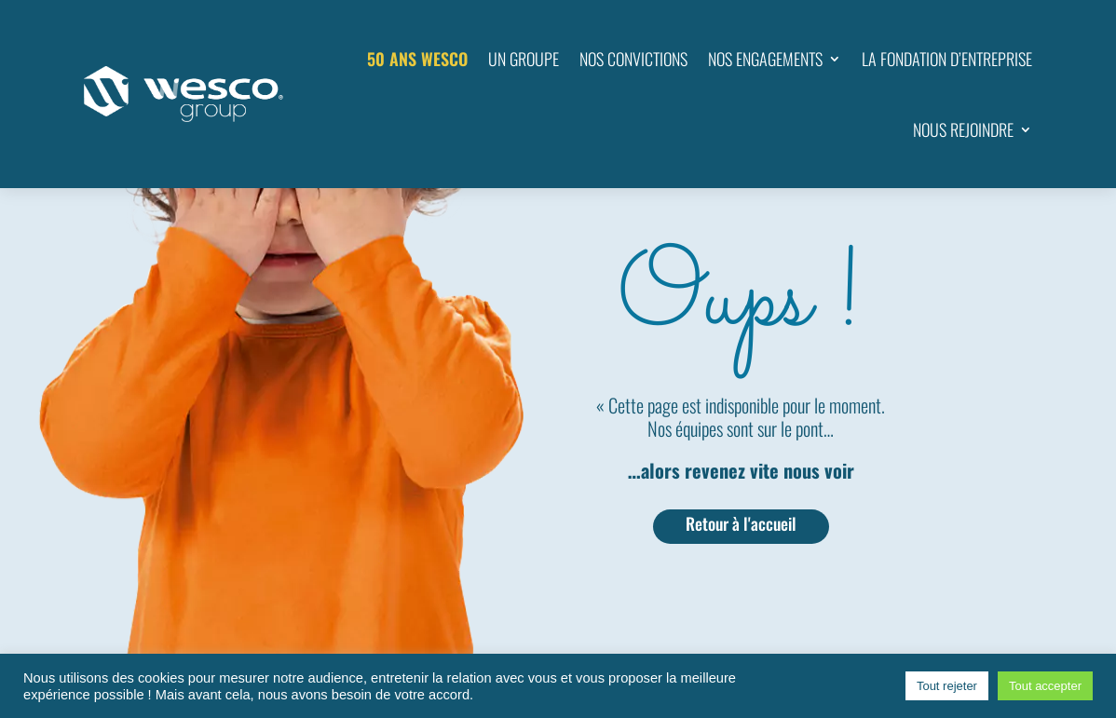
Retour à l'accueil (741, 523)
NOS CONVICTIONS (633, 59)
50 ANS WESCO (417, 59)
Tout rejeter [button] (947, 686)
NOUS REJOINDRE (963, 129)
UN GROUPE (523, 59)
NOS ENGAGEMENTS (765, 59)
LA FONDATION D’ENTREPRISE (947, 59)
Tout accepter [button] (1045, 686)
